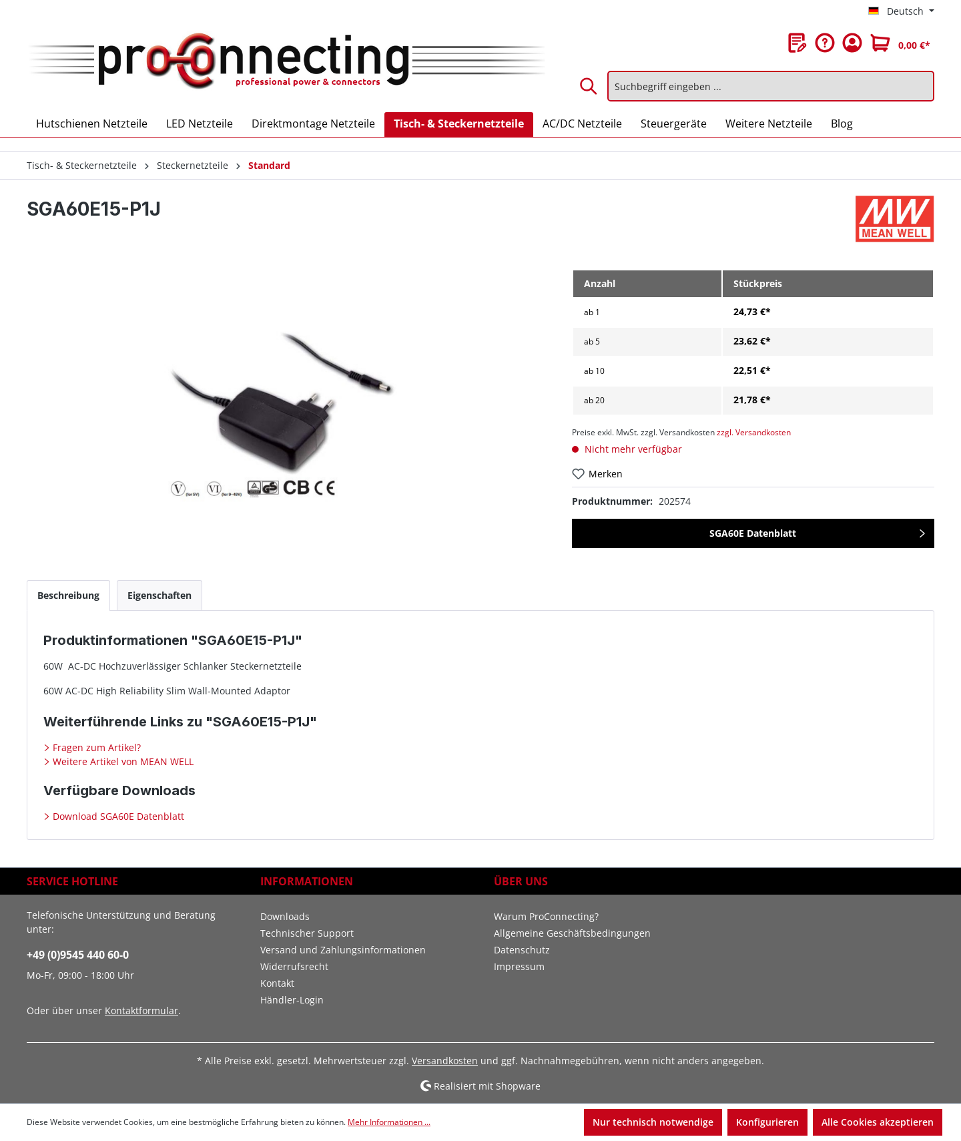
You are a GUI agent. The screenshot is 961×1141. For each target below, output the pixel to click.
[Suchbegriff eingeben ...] (770, 86)
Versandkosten (445, 1060)
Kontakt (277, 983)
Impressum (519, 966)
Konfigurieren (767, 1122)
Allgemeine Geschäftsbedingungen (572, 933)
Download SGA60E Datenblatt (117, 816)
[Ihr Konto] (852, 42)
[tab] (68, 595)
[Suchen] (589, 86)
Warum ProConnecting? (546, 916)
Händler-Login (292, 999)
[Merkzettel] (797, 42)
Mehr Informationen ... (389, 1122)
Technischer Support (307, 933)
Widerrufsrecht (294, 966)
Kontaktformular (141, 1010)
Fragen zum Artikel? (95, 747)
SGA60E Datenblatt (752, 533)
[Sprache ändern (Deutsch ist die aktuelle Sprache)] (901, 11)
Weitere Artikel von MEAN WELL (122, 761)
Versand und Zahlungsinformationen (343, 949)
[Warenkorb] (900, 42)
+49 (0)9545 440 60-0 (78, 954)
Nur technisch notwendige (653, 1122)
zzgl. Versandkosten (754, 432)
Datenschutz (522, 949)
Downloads (285, 916)
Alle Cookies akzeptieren (878, 1122)
